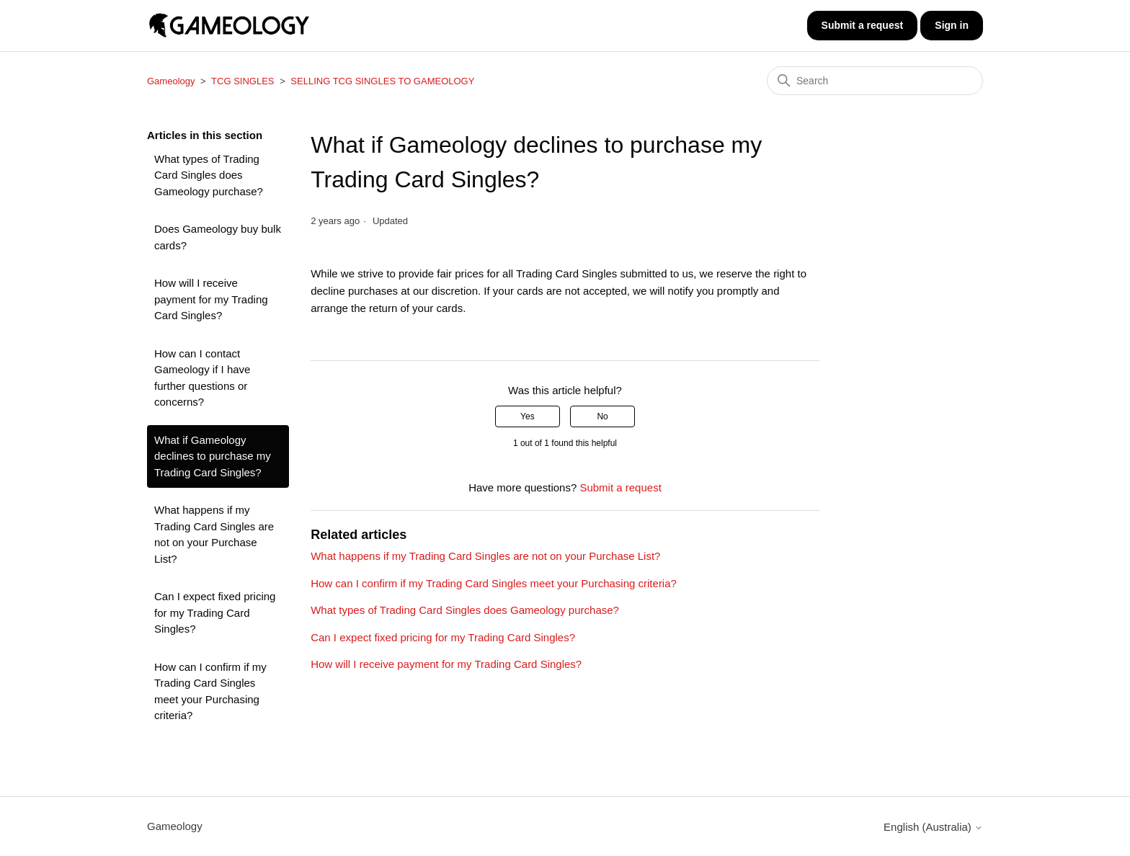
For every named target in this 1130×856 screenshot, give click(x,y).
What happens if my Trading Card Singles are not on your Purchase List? (214, 534)
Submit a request (863, 25)
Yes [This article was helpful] (527, 416)
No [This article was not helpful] (602, 416)
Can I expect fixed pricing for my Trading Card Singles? (214, 612)
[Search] (875, 80)
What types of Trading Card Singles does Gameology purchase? (208, 175)
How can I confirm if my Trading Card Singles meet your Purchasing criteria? (210, 691)
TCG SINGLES (242, 81)
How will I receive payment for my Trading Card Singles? (211, 299)
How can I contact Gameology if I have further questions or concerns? (202, 378)
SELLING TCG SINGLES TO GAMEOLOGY (382, 81)
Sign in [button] (952, 25)
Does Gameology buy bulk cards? (217, 237)
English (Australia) (933, 827)
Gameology (171, 81)
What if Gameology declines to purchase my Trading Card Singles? (212, 456)
